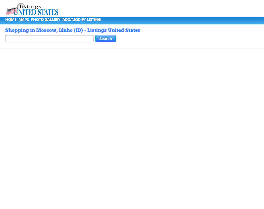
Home (10, 19)
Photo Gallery (45, 19)
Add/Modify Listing (81, 19)
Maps (23, 19)
